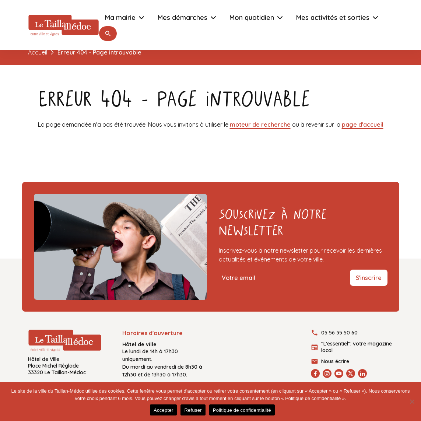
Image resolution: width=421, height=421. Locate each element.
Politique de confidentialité (242, 410)
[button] (108, 33)
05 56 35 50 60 (339, 332)
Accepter (163, 410)
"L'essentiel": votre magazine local (356, 347)
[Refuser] (411, 401)
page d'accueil (362, 124)
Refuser (192, 410)
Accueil (37, 52)
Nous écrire (335, 361)
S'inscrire (369, 277)
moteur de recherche (260, 124)
